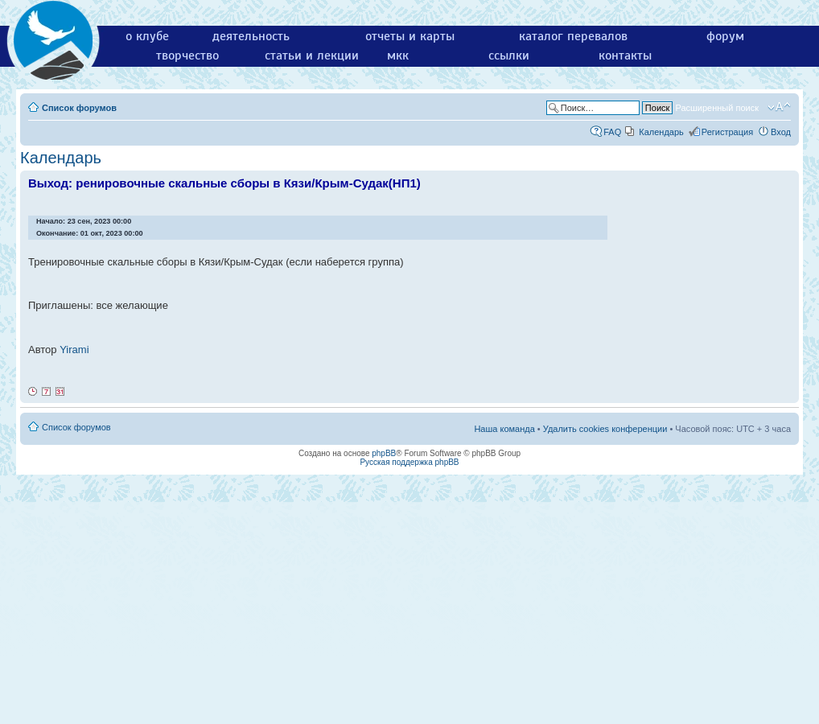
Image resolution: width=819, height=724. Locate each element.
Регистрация (727, 132)
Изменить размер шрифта (779, 107)
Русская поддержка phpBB (409, 462)
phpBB (384, 453)
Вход (781, 132)
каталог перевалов (573, 36)
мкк (398, 55)
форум (725, 36)
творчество (187, 55)
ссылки (508, 55)
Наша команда (504, 429)
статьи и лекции (312, 55)
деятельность (251, 36)
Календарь (661, 132)
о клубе (147, 36)
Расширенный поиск (717, 108)
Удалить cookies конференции (605, 429)
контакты (625, 55)
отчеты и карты (410, 36)
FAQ (612, 132)
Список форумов (79, 108)
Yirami (74, 349)
